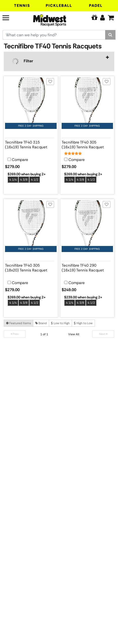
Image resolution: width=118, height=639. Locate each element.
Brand (41, 323)
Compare (20, 160)
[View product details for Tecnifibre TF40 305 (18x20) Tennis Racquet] (29, 267)
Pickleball (59, 5)
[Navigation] (11, 17)
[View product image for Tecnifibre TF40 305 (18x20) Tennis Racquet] (31, 226)
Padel (96, 5)
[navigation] (59, 61)
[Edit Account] (102, 17)
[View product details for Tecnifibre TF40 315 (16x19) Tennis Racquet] (29, 144)
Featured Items (18, 323)
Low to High (60, 323)
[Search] (110, 35)
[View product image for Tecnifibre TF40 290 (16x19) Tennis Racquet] (87, 226)
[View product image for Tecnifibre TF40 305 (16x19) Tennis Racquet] (87, 103)
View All (73, 334)
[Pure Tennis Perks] (94, 17)
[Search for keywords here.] (54, 35)
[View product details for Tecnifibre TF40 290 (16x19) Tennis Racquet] (86, 267)
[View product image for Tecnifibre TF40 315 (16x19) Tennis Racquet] (31, 103)
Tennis (22, 5)
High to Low (83, 323)
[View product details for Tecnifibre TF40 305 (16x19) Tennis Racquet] (86, 144)
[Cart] (110, 17)
